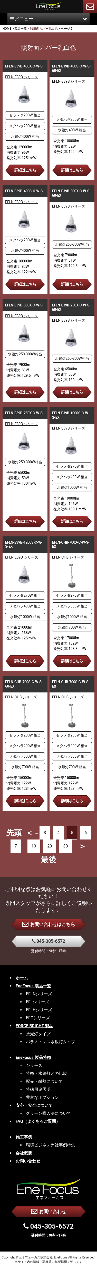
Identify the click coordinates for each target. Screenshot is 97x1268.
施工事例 (24, 1137)
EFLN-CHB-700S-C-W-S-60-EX (24, 684)
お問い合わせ (48, 1211)
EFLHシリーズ (39, 1009)
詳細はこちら (25, 170)
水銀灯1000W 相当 (72, 487)
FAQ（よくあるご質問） (38, 1121)
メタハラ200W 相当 (25, 126)
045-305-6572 (48, 941)
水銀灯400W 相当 (25, 136)
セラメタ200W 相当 (25, 115)
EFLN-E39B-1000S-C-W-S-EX (70, 415)
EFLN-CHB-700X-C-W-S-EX (71, 544)
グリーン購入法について (48, 1113)
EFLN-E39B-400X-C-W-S (23, 66)
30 (65, 846)
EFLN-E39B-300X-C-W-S (23, 305)
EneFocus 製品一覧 (33, 985)
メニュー (48, 18)
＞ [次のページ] (82, 846)
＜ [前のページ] (29, 832)
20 (49, 846)
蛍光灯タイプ (38, 1033)
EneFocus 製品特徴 (33, 1057)
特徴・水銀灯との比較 (46, 1073)
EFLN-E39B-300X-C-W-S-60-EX (71, 193)
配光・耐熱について (44, 1081)
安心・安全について (34, 1105)
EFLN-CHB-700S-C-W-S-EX (71, 684)
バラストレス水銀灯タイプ (50, 1041)
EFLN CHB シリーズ (68, 557)
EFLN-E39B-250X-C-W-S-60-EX (71, 307)
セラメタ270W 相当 (72, 466)
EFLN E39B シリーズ (21, 77)
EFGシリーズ (38, 1017)
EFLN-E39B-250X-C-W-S (23, 413)
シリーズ (34, 1065)
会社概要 (24, 1153)
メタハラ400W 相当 (72, 477)
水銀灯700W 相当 (72, 627)
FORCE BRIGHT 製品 (34, 1025)
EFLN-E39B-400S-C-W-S (24, 191)
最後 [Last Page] (48, 859)
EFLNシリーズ (39, 993)
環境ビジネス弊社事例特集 (50, 1145)
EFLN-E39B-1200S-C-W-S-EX (23, 544)
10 (34, 846)
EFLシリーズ (37, 1001)
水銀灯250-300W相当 (72, 244)
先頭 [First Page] (14, 832)
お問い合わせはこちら (48, 924)
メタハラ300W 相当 (72, 606)
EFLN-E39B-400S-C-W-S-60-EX (71, 68)
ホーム (22, 977)
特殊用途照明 (38, 1089)
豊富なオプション (42, 1097)
